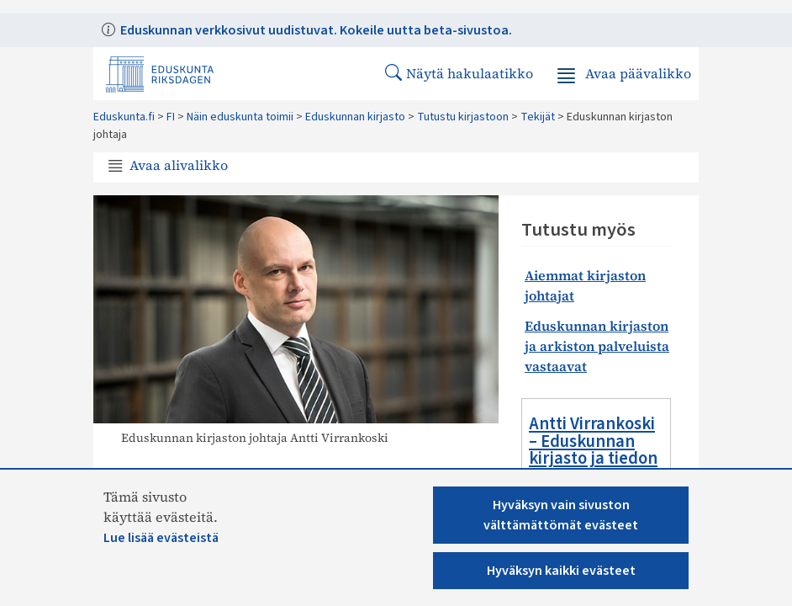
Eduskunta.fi (124, 117)
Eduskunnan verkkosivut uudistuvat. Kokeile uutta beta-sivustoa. (315, 30)
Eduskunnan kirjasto (355, 117)
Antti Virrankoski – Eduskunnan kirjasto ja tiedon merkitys (593, 450)
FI (170, 117)
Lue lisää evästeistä (161, 538)
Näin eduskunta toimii (240, 117)
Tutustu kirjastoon (463, 117)
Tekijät (537, 117)
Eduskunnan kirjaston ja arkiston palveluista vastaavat (597, 345)
